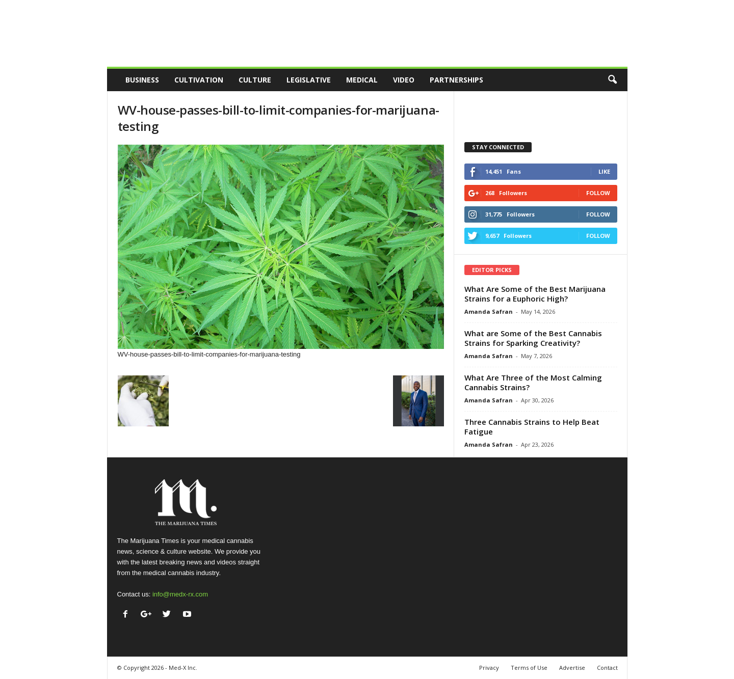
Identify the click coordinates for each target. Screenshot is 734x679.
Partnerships (456, 80)
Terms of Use (529, 667)
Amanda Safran (488, 311)
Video (403, 80)
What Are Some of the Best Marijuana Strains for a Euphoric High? (535, 294)
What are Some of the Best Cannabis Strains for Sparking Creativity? (533, 338)
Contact (607, 667)
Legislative (308, 80)
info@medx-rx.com (180, 594)
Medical (362, 80)
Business (142, 80)
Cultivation (198, 80)
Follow (598, 193)
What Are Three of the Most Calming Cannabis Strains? (533, 382)
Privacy (489, 667)
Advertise (572, 667)
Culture (255, 80)
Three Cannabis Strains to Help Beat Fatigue (531, 427)
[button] (612, 80)
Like (604, 171)
